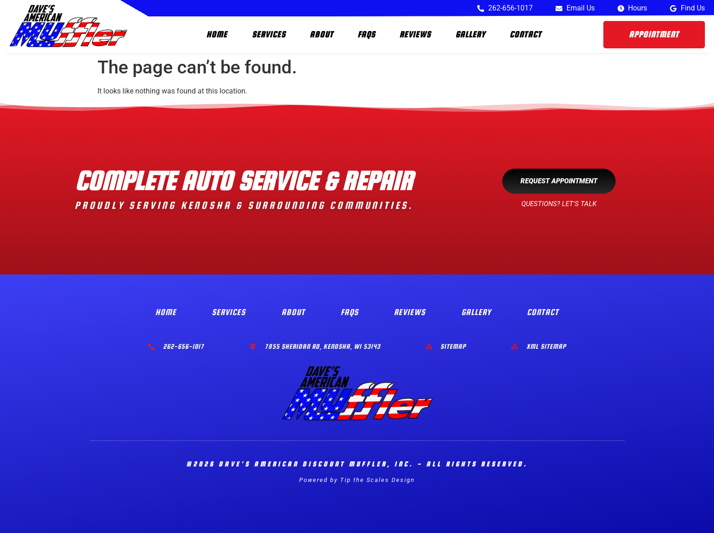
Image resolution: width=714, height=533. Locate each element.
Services (269, 34)
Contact (525, 34)
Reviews (415, 34)
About (321, 34)
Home (216, 34)
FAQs (366, 34)
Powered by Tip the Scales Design (357, 479)
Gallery (470, 34)
